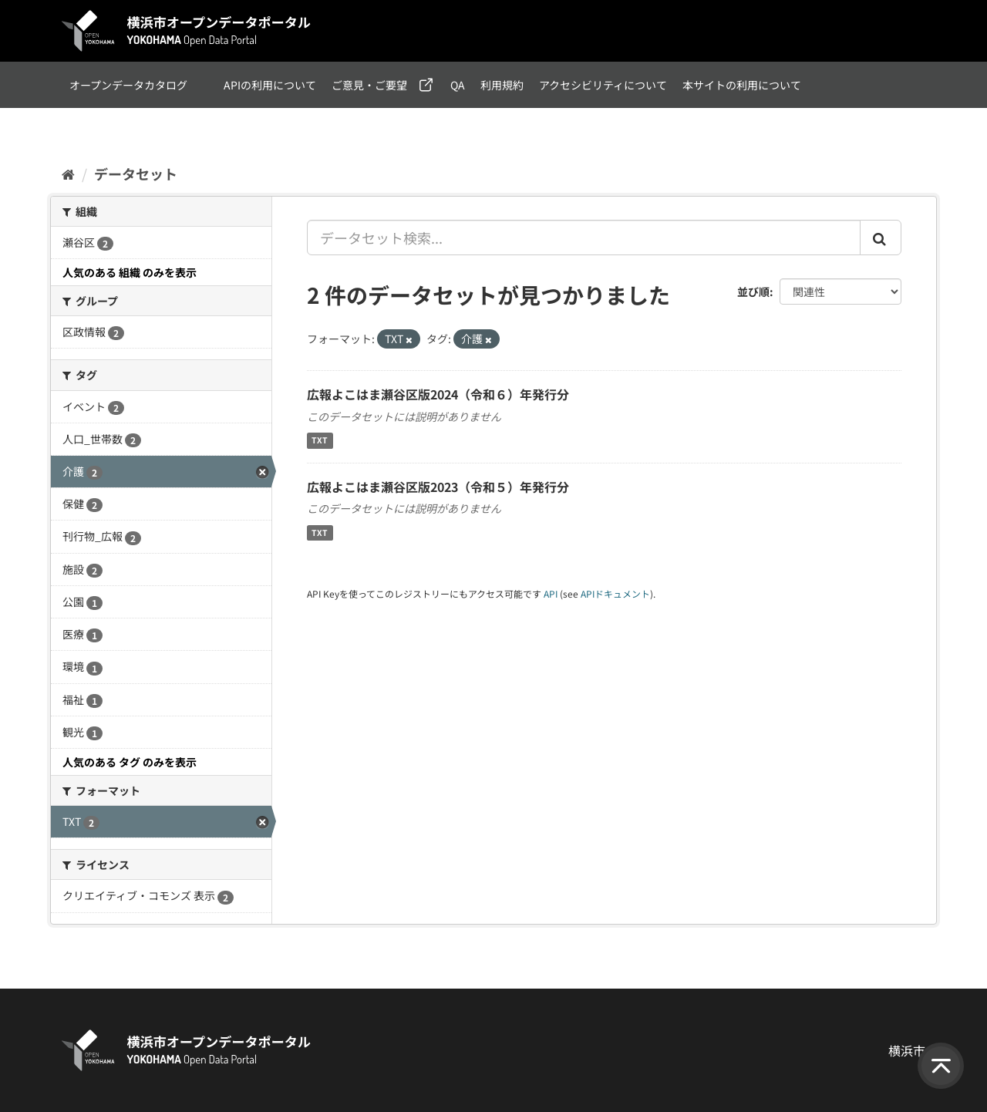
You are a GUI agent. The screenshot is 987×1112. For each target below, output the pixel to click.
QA (457, 85)
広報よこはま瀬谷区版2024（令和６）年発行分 (438, 394)
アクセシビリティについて (603, 85)
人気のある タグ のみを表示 (129, 762)
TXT (320, 440)
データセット (135, 173)
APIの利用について (270, 85)
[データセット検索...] (584, 237)
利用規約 (502, 85)
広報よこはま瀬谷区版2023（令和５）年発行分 (438, 486)
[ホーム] (68, 173)
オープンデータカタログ (128, 85)
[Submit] (880, 237)
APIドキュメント (615, 593)
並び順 (753, 291)
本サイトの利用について (741, 85)
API (551, 593)
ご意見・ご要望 (369, 85)
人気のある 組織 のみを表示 (129, 272)
